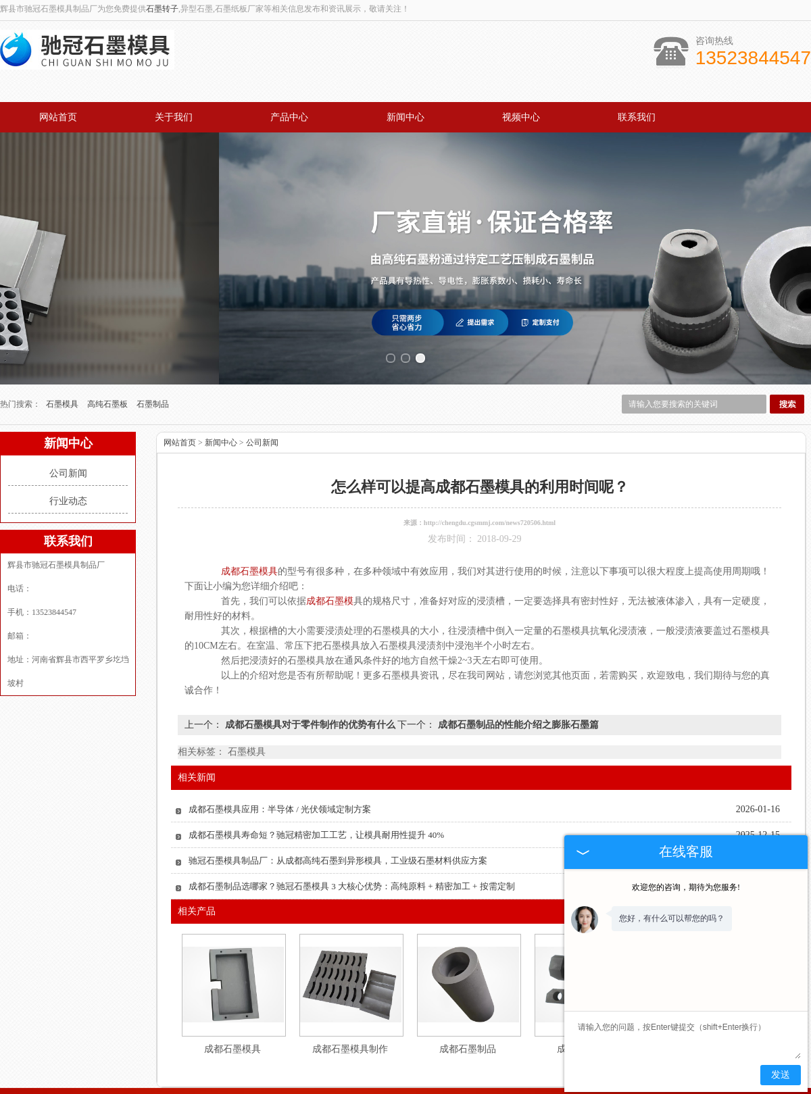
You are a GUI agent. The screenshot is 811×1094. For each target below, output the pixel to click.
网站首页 (58, 117)
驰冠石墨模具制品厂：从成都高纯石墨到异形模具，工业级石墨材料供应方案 (338, 814)
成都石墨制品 (467, 1002)
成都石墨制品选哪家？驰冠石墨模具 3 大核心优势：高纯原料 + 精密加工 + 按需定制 (352, 840)
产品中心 (289, 117)
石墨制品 (153, 357)
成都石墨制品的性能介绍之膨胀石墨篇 (517, 678)
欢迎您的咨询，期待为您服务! (686, 887)
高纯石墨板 (108, 357)
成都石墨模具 (232, 1002)
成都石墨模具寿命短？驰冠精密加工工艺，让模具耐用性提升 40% (316, 788)
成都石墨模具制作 (350, 1002)
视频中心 (521, 117)
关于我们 (174, 117)
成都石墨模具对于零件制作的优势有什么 (309, 678)
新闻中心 (405, 117)
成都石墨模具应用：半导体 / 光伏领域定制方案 (280, 762)
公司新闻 (68, 427)
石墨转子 (162, 9)
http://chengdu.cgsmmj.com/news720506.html (490, 476)
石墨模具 (63, 357)
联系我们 (637, 117)
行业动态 (68, 454)
